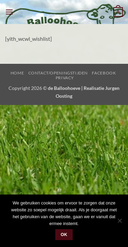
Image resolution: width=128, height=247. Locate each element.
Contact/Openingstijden (58, 72)
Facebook (104, 72)
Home (17, 72)
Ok (64, 234)
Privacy (65, 77)
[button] (9, 11)
